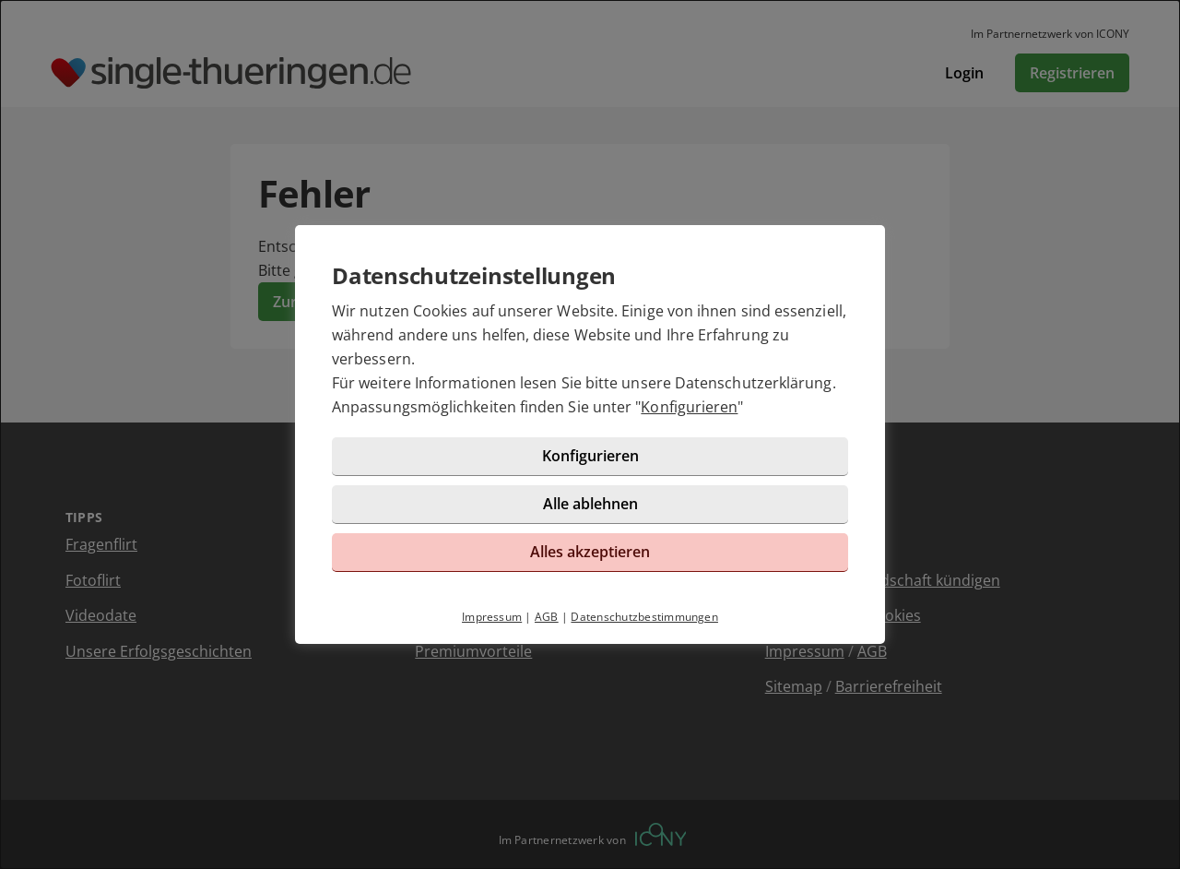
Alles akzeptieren (590, 552)
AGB (547, 617)
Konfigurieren (689, 407)
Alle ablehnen (590, 504)
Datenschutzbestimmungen (644, 617)
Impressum (492, 617)
